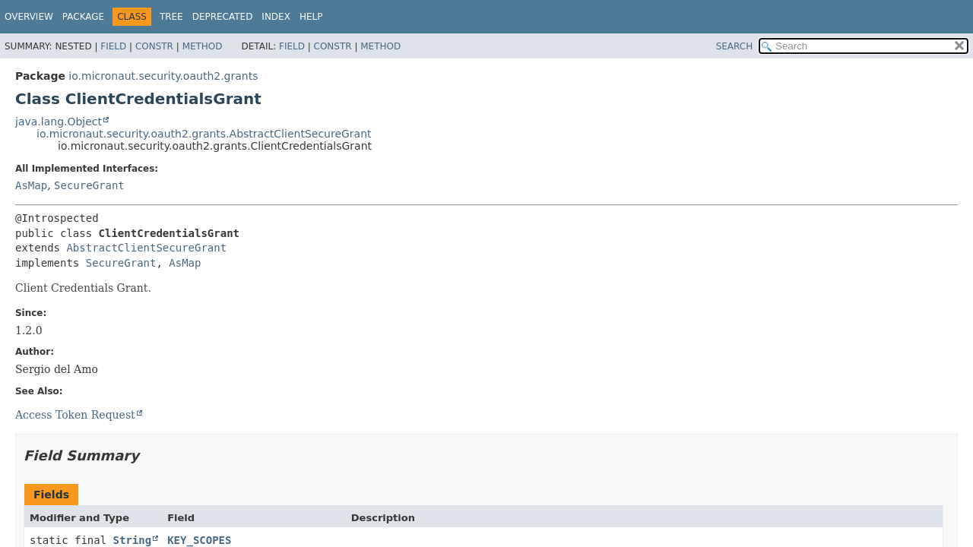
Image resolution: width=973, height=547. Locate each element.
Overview (29, 16)
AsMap (31, 185)
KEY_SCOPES (199, 540)
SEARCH (734, 46)
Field (113, 46)
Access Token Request (75, 415)
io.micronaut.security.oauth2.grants (163, 76)
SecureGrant (89, 185)
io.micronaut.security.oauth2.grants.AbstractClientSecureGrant (204, 134)
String (132, 540)
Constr (154, 46)
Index (275, 16)
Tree (171, 16)
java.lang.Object (58, 121)
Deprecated (222, 16)
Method (202, 46)
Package (83, 16)
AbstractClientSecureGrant (146, 248)
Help (311, 16)
